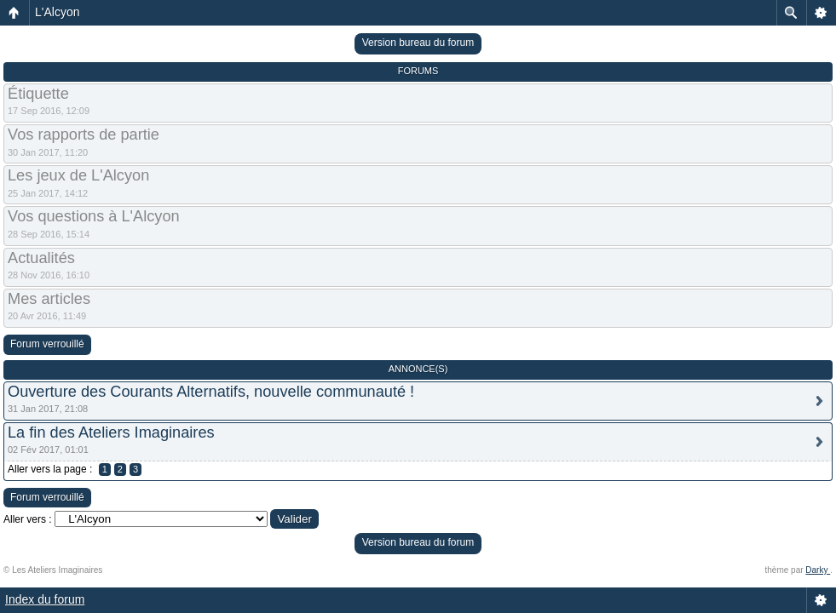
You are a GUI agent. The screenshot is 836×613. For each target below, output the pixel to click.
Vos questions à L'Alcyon (94, 216)
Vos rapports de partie (83, 134)
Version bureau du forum (418, 43)
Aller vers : (27, 519)
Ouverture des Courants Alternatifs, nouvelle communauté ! (211, 391)
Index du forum (44, 599)
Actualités (41, 257)
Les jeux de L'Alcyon (78, 175)
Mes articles (49, 298)
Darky (817, 570)
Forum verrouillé (47, 344)
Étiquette (38, 93)
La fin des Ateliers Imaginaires (111, 432)
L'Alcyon (57, 12)
